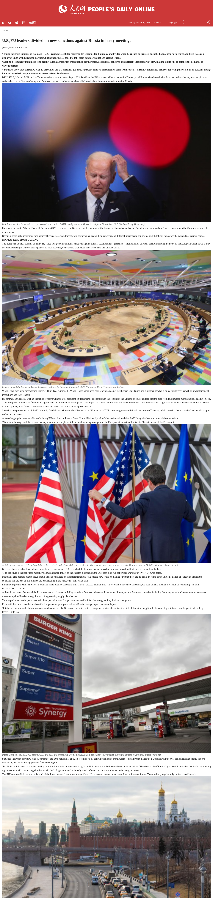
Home (3, 30)
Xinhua (5, 48)
